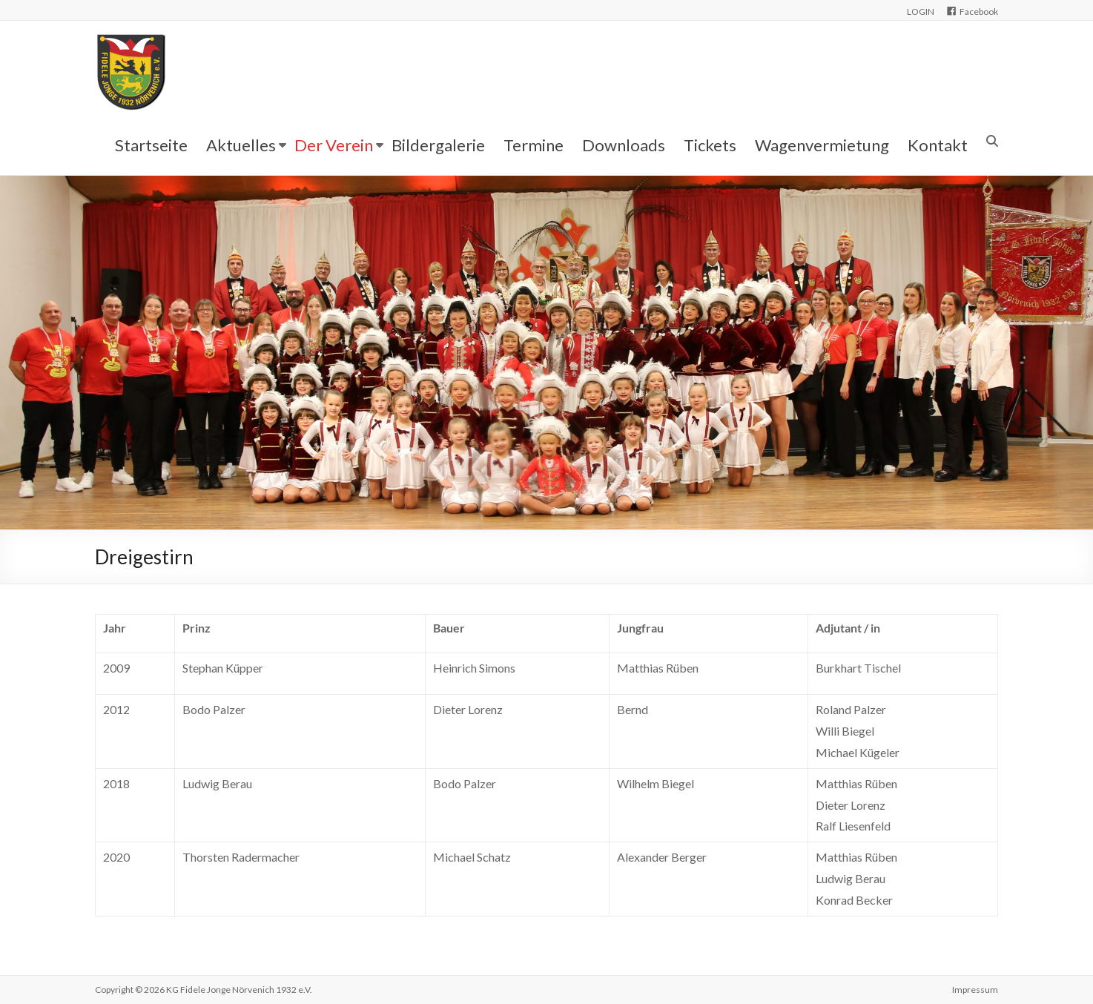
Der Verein (333, 145)
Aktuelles (241, 145)
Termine (533, 145)
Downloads (623, 145)
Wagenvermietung (822, 145)
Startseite (151, 145)
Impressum (975, 989)
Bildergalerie (438, 145)
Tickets (710, 145)
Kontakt (938, 145)
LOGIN (920, 11)
